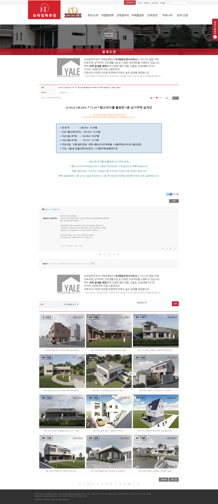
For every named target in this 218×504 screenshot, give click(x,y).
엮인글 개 (55, 209)
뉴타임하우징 (62, 92)
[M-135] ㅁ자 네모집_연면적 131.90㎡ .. (108, 390)
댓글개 (47, 209)
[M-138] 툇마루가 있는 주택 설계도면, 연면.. (109, 350)
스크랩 (159, 97)
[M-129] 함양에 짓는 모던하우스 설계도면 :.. (109, 471)
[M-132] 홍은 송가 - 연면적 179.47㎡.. (109, 430)
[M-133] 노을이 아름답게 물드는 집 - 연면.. (62, 430)
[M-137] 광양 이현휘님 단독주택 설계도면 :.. (156, 350)
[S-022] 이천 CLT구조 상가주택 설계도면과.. (62, 350)
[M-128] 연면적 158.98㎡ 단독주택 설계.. (156, 471)
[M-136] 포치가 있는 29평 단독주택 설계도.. (62, 390)
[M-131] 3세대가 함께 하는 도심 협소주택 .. (156, 430)
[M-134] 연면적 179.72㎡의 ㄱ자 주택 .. (155, 390)
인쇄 (153, 97)
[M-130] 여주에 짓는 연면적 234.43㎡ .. (62, 471)
